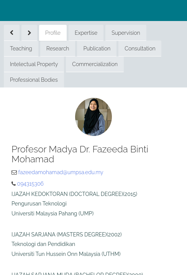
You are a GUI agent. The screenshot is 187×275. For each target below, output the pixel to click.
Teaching (21, 48)
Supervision (126, 33)
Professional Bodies (34, 80)
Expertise (86, 33)
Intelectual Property (34, 64)
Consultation (140, 48)
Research (57, 48)
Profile (53, 33)
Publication (96, 48)
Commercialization (95, 64)
